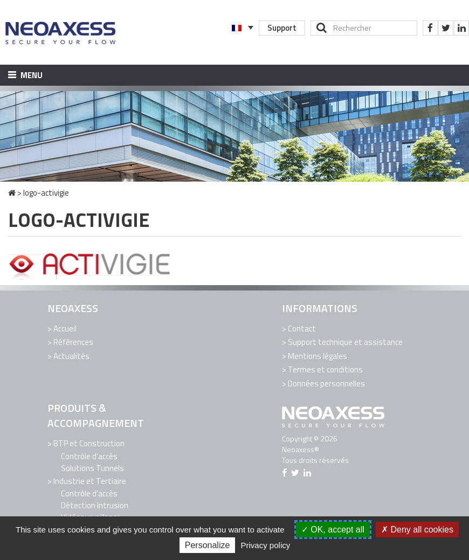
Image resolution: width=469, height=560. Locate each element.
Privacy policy (266, 545)
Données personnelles (326, 383)
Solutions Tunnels (92, 468)
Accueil (65, 328)
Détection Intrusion (94, 505)
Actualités (71, 356)
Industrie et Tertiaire (89, 481)
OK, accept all (332, 529)
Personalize (207, 545)
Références (73, 342)
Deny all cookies (417, 529)
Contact (302, 328)
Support (281, 28)
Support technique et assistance (345, 342)
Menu (25, 75)
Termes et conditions (325, 369)
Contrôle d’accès (89, 456)
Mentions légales (317, 356)
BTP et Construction (89, 443)
